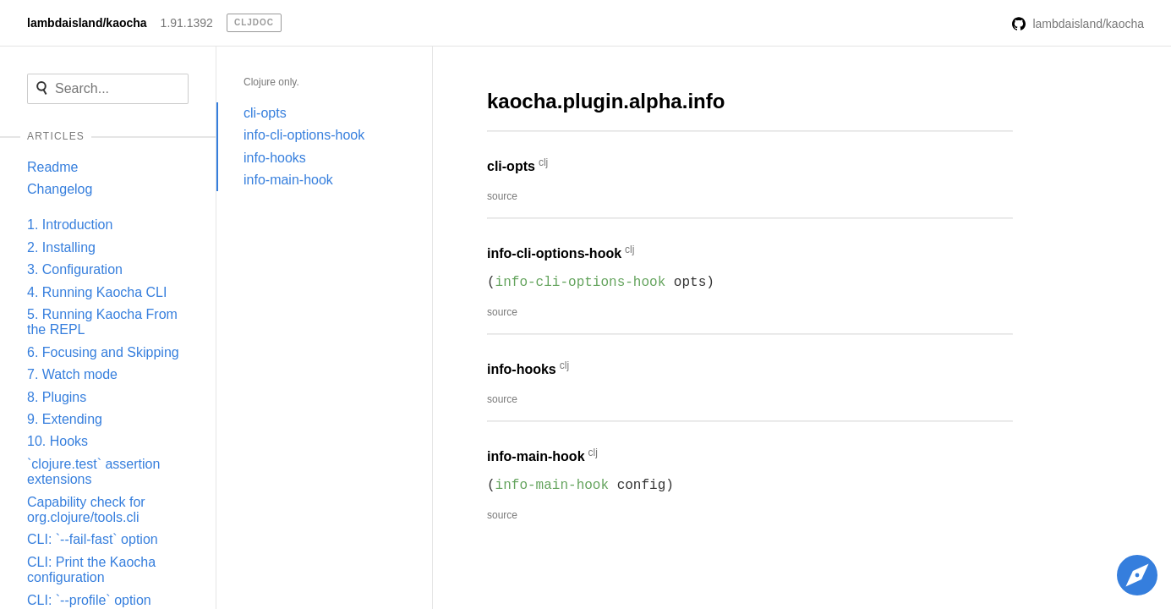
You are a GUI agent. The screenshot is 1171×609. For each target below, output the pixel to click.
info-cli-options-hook (304, 135)
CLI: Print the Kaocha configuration (91, 569)
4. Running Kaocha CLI (97, 292)
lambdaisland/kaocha (87, 23)
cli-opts (265, 113)
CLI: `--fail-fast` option (92, 539)
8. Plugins (56, 397)
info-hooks (275, 158)
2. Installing (61, 247)
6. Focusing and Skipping (103, 352)
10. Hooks (57, 441)
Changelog (59, 189)
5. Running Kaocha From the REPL (102, 322)
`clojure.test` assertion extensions (93, 471)
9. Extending (64, 419)
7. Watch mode (72, 374)
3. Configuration (75, 269)
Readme (52, 167)
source (502, 196)
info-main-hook (288, 180)
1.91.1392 (187, 23)
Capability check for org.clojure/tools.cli (86, 509)
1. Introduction (69, 224)
